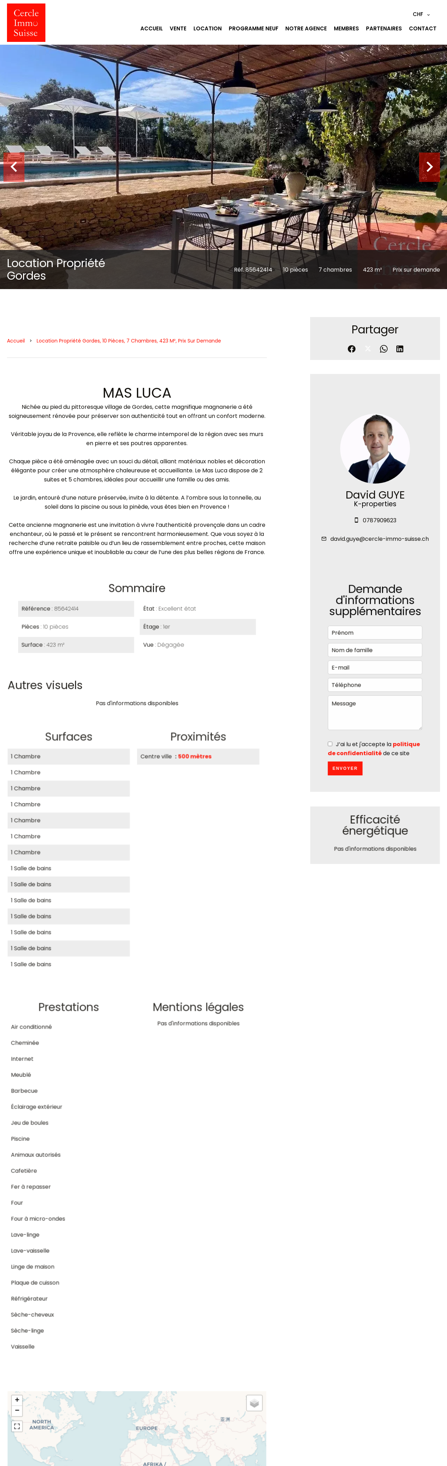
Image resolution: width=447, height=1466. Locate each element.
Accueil (16, 340)
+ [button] (19, 1407)
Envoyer (346, 773)
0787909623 (379, 524)
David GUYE (375, 499)
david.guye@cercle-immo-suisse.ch (379, 542)
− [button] (19, 1418)
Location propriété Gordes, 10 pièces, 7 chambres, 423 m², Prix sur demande (129, 340)
